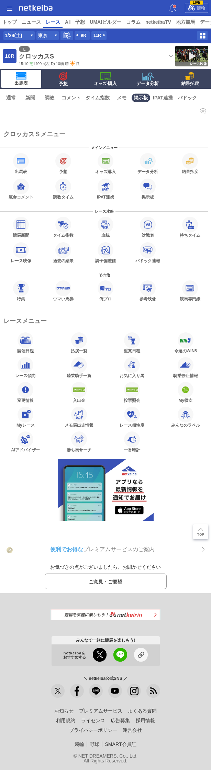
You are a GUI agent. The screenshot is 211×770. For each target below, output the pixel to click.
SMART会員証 (120, 744)
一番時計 (132, 441)
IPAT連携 (163, 97)
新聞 (30, 97)
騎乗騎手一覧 (79, 367)
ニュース (31, 22)
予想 (80, 22)
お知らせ (64, 711)
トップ (9, 22)
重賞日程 (132, 342)
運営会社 (132, 730)
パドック (187, 97)
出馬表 (21, 79)
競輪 (197, 7)
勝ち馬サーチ (79, 441)
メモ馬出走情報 (79, 417)
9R (83, 35)
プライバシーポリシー (93, 730)
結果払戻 (190, 79)
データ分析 (147, 79)
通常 (11, 97)
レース (53, 22)
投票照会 (132, 392)
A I (67, 22)
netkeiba (36, 8)
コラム (133, 22)
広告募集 (120, 720)
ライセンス (93, 720)
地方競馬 (185, 22)
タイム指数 (98, 97)
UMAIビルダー (105, 22)
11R (97, 35)
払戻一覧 (79, 342)
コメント (71, 97)
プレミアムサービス (100, 711)
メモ (121, 97)
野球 (94, 744)
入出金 (79, 392)
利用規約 (65, 720)
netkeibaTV (158, 22)
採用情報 (145, 720)
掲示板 (141, 97)
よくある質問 (142, 711)
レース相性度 (132, 417)
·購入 (105, 79)
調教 (49, 97)
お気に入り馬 (132, 367)
